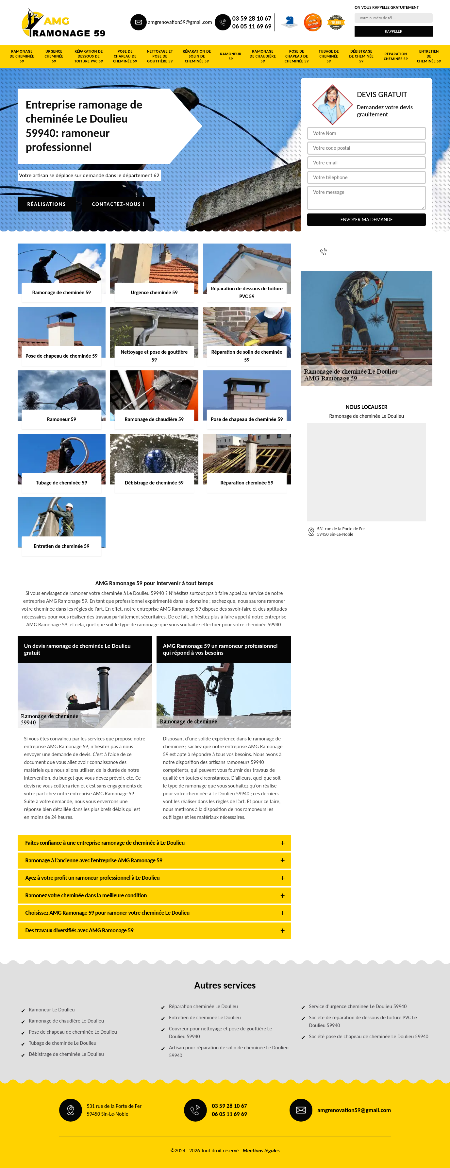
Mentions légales (261, 1150)
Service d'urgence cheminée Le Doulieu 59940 (358, 1006)
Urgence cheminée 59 (53, 56)
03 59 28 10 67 (251, 18)
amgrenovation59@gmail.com (180, 22)
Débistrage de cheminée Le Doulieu (66, 1054)
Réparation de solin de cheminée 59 (197, 56)
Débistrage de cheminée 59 (361, 56)
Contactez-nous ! (118, 204)
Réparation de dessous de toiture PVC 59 (89, 56)
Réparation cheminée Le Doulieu (203, 1006)
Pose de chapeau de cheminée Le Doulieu (73, 1032)
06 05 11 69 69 (251, 26)
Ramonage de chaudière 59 (263, 56)
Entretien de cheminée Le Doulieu (205, 1017)
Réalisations (46, 204)
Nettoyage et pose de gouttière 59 (160, 56)
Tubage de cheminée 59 (329, 56)
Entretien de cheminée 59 (429, 56)
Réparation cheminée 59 (396, 56)
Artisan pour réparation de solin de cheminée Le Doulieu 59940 (229, 1051)
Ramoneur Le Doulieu (52, 1010)
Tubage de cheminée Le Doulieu (62, 1043)
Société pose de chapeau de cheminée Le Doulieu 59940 (368, 1036)
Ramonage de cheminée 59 (22, 56)
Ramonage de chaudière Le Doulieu (66, 1021)
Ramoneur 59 (231, 56)
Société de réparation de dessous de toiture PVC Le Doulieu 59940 (363, 1021)
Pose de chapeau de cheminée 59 (125, 56)
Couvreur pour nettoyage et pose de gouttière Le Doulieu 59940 (220, 1032)
